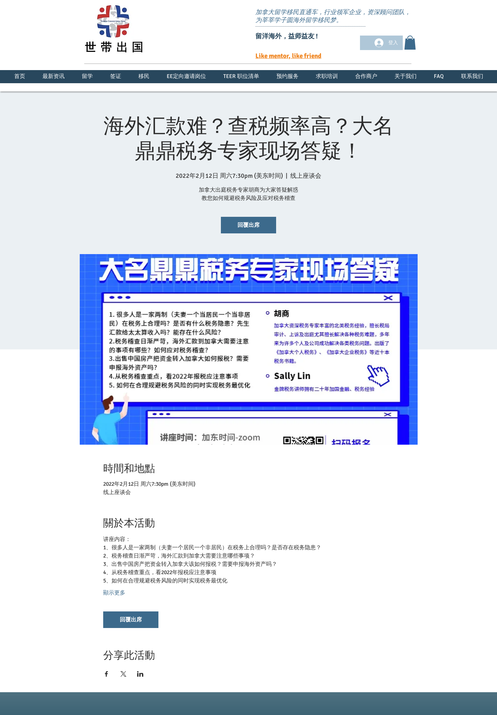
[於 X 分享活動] (123, 674)
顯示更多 (114, 592)
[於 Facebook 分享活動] (106, 674)
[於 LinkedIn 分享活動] (140, 674)
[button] (410, 43)
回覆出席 (248, 225)
